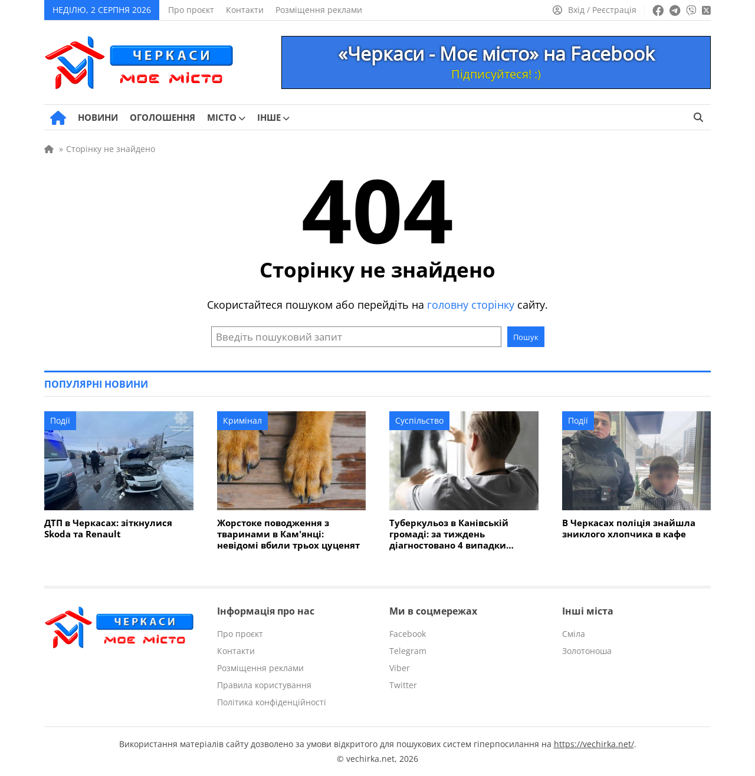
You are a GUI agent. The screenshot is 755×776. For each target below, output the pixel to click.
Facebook (407, 633)
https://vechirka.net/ (594, 743)
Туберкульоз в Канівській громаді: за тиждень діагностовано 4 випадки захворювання (448, 534)
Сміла (573, 633)
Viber (399, 667)
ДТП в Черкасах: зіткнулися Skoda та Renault (108, 528)
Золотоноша (587, 650)
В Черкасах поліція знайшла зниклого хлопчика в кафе (628, 528)
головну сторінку (470, 305)
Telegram (407, 650)
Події (60, 420)
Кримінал (242, 420)
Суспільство (419, 420)
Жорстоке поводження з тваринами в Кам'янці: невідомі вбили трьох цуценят (288, 534)
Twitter (403, 685)
